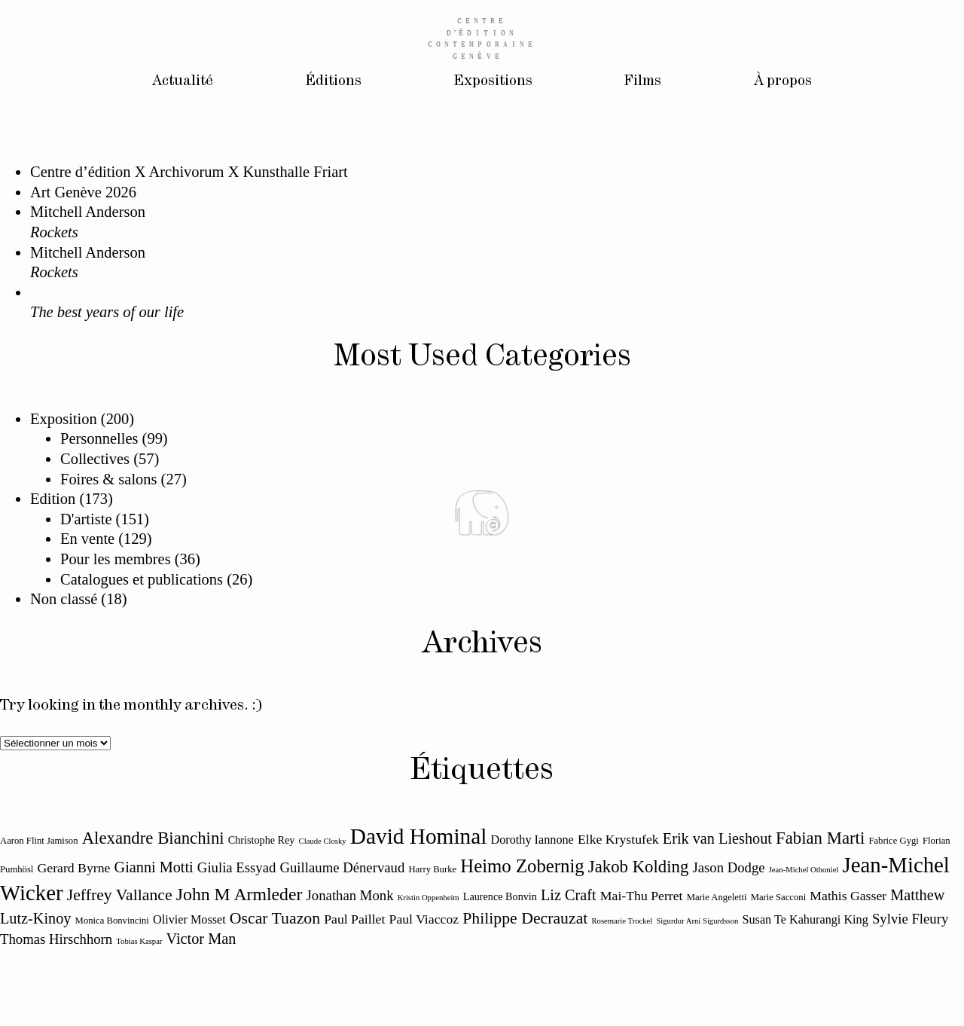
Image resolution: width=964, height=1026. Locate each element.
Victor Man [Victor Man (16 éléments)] (201, 938)
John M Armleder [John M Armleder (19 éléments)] (239, 894)
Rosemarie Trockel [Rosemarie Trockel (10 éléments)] (621, 921)
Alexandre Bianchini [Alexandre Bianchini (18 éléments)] (153, 838)
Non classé (63, 599)
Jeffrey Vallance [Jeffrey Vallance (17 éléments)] (119, 895)
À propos (789, 81)
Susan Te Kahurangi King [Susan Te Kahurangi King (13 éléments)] (805, 920)
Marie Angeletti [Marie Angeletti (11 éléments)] (717, 897)
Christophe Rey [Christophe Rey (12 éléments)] (261, 840)
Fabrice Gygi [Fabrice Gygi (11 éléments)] (893, 840)
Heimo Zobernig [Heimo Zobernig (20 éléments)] (522, 866)
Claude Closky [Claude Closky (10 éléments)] (322, 841)
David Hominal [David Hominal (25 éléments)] (418, 836)
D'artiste (85, 519)
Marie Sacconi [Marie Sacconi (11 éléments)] (779, 897)
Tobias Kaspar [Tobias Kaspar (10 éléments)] (139, 941)
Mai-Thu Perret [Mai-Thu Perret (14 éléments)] (641, 895)
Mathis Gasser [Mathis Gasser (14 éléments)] (848, 895)
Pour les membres (115, 559)
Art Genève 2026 (83, 192)
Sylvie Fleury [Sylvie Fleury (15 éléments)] (910, 919)
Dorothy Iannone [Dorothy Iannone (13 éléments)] (532, 840)
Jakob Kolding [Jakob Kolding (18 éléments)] (638, 866)
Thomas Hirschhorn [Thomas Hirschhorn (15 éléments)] (56, 939)
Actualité (175, 81)
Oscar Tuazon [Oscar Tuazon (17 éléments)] (275, 918)
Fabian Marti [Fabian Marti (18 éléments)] (820, 838)
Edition (52, 498)
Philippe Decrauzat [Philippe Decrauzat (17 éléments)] (524, 918)
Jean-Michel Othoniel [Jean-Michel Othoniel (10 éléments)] (804, 870)
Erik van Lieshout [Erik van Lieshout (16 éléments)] (717, 838)
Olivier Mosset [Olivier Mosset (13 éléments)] (189, 920)
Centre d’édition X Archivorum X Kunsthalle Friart (189, 171)
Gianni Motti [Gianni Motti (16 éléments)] (154, 867)
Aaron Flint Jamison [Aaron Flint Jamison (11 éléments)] (39, 840)
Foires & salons (108, 479)
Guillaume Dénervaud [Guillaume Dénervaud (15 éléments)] (341, 867)
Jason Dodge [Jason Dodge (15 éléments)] (728, 867)
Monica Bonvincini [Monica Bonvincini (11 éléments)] (112, 920)
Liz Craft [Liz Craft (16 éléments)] (568, 895)
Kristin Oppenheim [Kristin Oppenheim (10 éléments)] (428, 897)
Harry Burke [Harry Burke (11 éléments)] (432, 869)
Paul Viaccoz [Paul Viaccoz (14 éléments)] (424, 919)
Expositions (491, 81)
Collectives (95, 458)
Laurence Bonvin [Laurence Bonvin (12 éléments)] (500, 896)
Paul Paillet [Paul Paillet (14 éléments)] (354, 919)
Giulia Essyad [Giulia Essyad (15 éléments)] (236, 867)
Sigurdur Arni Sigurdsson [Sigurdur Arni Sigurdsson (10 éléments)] (697, 921)
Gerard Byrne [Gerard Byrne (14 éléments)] (74, 867)
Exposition (63, 419)
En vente (87, 538)
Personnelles (99, 438)
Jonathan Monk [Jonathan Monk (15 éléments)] (350, 895)
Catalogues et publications (141, 579)
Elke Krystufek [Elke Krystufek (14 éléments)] (618, 839)
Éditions (329, 81)
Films (645, 81)
